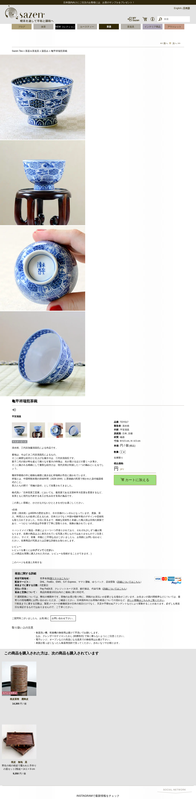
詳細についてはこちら (128, 582)
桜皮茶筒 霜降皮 (19, 699)
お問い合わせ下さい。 (63, 618)
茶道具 (130, 26)
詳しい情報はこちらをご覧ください (145, 600)
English (177, 8)
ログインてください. (43, 550)
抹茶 (43, 26)
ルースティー (87, 26)
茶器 (109, 26)
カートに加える (135, 480)
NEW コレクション (65, 26)
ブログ (21, 26)
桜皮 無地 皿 (19, 762)
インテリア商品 (153, 26)
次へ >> (176, 43)
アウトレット (174, 26)
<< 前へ (164, 43)
